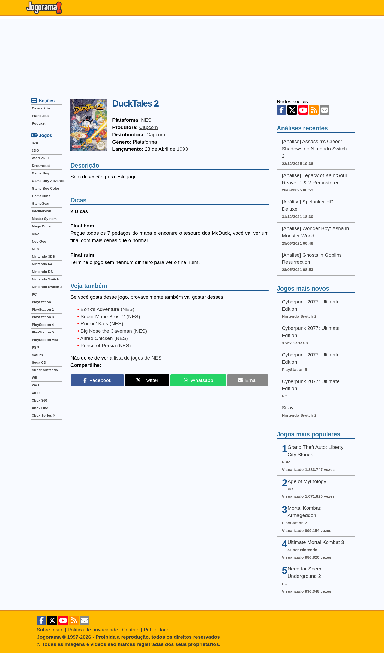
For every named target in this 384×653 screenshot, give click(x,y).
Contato (131, 629)
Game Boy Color (45, 188)
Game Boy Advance (47, 181)
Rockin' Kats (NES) (102, 323)
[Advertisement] (192, 55)
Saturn (37, 355)
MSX (35, 234)
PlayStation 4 (43, 325)
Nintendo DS (42, 272)
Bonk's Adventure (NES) (107, 309)
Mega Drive (41, 226)
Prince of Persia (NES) (106, 345)
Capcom (148, 127)
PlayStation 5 (43, 332)
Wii (34, 378)
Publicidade (157, 629)
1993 (182, 149)
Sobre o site (50, 629)
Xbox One (40, 408)
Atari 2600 (40, 158)
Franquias (40, 116)
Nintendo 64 (42, 264)
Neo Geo (39, 241)
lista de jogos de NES (137, 358)
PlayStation (41, 302)
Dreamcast (41, 166)
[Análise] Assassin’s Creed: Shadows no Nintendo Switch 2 (314, 149)
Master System (44, 219)
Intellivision (41, 211)
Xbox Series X (43, 415)
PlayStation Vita (45, 340)
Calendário (41, 108)
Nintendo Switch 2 (47, 287)
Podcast (38, 123)
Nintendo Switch (45, 279)
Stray (287, 407)
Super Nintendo (45, 370)
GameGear (41, 203)
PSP (35, 347)
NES (146, 120)
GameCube (41, 196)
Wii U (36, 385)
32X (35, 143)
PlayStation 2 (43, 309)
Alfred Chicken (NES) (104, 338)
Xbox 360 (39, 400)
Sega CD (39, 362)
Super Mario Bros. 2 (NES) (110, 316)
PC (34, 294)
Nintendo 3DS (43, 256)
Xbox (36, 393)
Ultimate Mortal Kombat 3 (315, 542)
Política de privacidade (93, 629)
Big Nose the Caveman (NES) (114, 331)
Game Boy (40, 173)
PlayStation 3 (43, 317)
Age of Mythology (306, 481)
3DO (35, 150)
